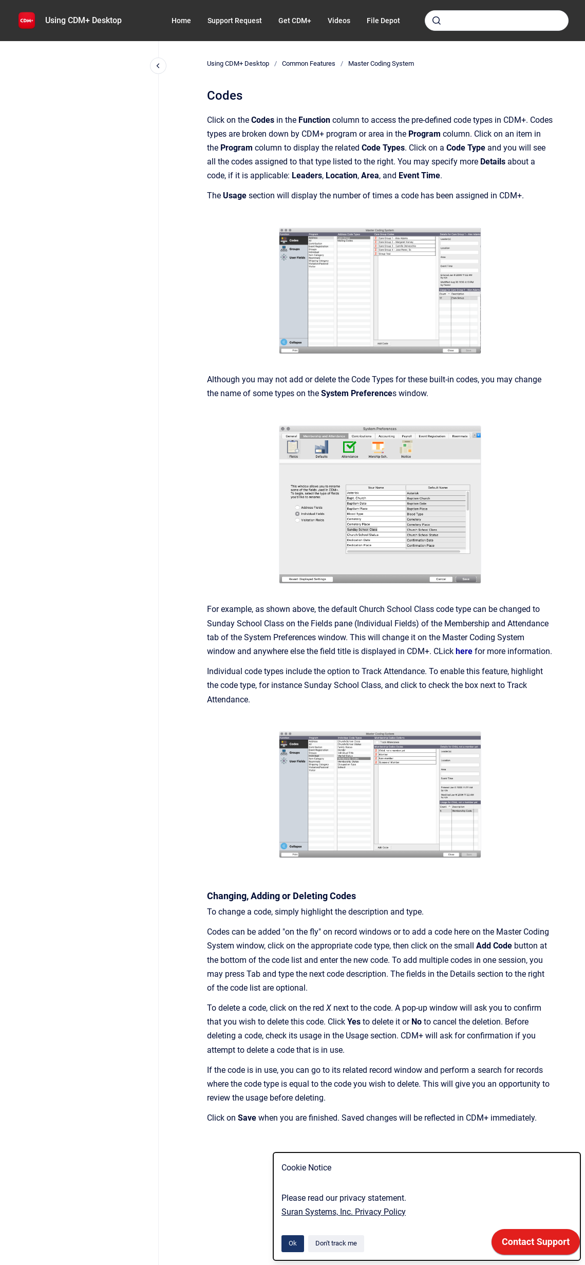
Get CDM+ (294, 20)
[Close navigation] (158, 66)
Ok (293, 1243)
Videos (339, 20)
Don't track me (336, 1243)
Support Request (234, 20)
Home (181, 20)
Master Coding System (381, 63)
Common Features (308, 63)
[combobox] (496, 20)
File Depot (383, 20)
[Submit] (436, 20)
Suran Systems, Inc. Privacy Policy (343, 1212)
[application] (535, 1244)
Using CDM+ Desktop (83, 20)
